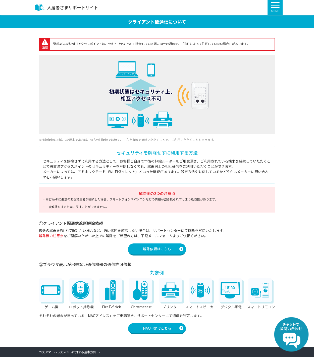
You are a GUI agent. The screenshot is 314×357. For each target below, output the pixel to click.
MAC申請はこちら (157, 328)
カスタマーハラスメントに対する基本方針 (67, 352)
